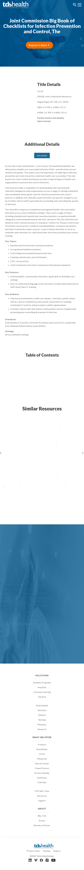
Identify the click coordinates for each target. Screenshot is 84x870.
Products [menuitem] (42, 744)
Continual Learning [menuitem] (42, 692)
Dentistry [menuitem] (42, 710)
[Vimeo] (35, 860)
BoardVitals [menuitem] (42, 749)
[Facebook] (41, 860)
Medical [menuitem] (42, 715)
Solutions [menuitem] (42, 675)
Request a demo (38, 45)
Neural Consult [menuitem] (42, 763)
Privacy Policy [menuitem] (33, 851)
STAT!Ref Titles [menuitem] (42, 791)
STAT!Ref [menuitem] (42, 782)
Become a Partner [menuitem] (42, 825)
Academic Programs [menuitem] (42, 682)
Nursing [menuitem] (42, 720)
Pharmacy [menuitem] (41, 724)
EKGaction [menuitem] (42, 759)
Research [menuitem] (42, 729)
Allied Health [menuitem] (42, 705)
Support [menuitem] (42, 800)
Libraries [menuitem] (42, 697)
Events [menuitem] (42, 820)
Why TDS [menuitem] (42, 816)
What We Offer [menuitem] (42, 737)
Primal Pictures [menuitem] (42, 768)
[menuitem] (42, 702)
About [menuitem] (42, 808)
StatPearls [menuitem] (42, 778)
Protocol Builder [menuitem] (42, 773)
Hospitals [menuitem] (42, 687)
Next (82, 453)
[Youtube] (53, 860)
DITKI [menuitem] (42, 754)
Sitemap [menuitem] (46, 851)
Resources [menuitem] (42, 796)
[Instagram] (47, 860)
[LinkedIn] (30, 860)
